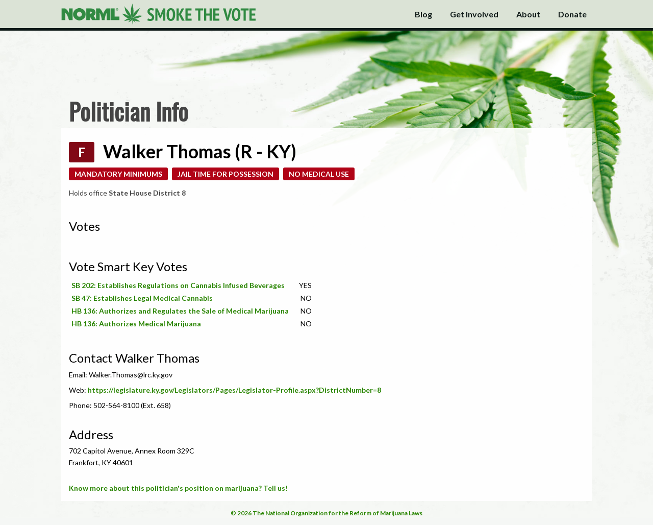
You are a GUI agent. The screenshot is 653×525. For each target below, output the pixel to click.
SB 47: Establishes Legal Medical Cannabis (142, 298)
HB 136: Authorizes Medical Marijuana (136, 323)
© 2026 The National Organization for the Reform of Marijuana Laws (326, 513)
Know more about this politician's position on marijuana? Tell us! (178, 488)
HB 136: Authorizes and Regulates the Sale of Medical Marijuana (180, 310)
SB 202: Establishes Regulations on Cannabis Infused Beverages (178, 285)
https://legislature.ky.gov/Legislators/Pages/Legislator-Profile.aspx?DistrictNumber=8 (234, 390)
